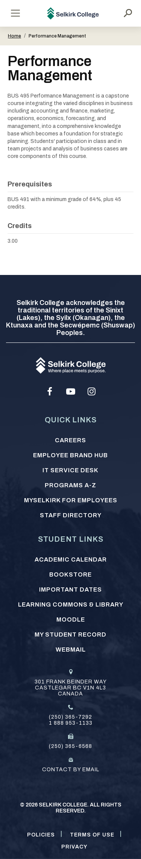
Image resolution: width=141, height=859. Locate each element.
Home (14, 36)
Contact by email (70, 769)
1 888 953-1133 (70, 723)
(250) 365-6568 (70, 746)
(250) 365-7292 (70, 717)
